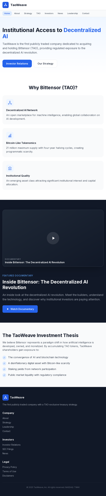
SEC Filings (8, 449)
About (17, 13)
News (60, 13)
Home (7, 13)
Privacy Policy (9, 467)
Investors (49, 13)
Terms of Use (9, 471)
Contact (85, 13)
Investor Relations (17, 63)
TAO (38, 13)
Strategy (28, 13)
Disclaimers (8, 475)
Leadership (72, 13)
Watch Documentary (20, 309)
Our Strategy (45, 63)
